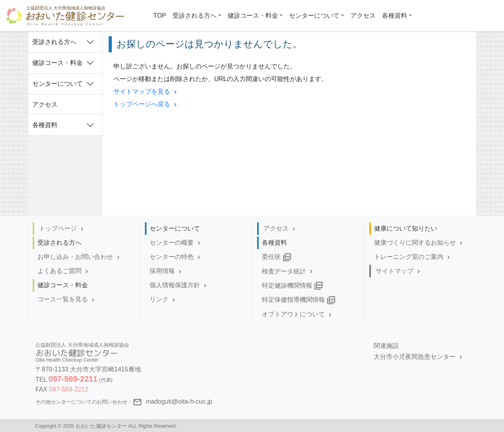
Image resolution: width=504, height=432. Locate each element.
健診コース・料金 (57, 62)
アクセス (44, 104)
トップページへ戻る (146, 104)
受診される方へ (54, 42)
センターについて (57, 83)
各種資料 (44, 125)
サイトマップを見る (146, 91)
